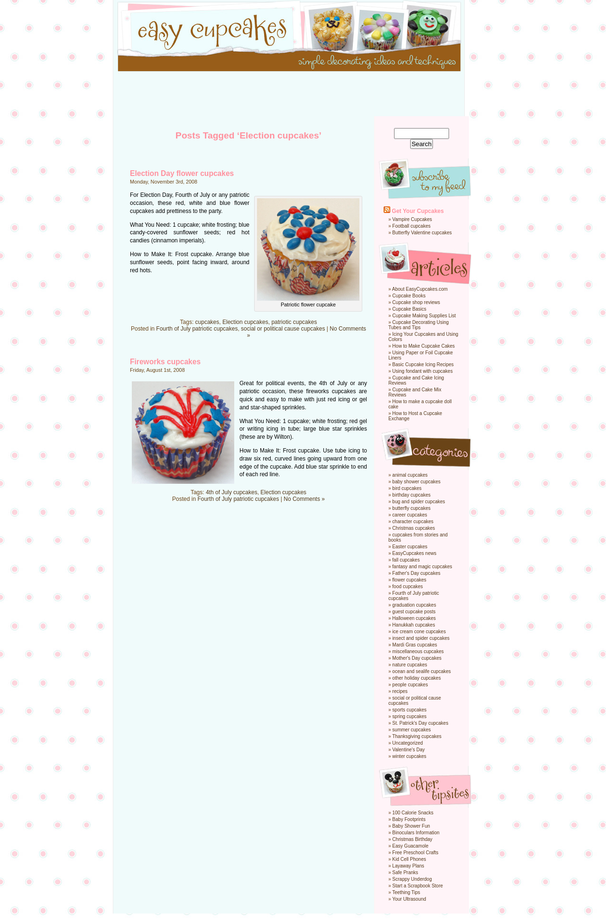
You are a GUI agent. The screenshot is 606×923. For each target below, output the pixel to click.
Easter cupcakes (409, 546)
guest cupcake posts (413, 611)
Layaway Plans (408, 865)
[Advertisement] (303, 95)
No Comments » (304, 499)
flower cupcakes (409, 579)
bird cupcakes (407, 488)
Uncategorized (407, 743)
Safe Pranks (405, 872)
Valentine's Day (408, 749)
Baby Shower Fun (411, 826)
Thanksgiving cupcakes (416, 736)
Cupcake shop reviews (416, 302)
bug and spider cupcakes (418, 501)
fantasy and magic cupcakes (422, 566)
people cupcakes (410, 684)
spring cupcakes (409, 716)
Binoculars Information (416, 832)
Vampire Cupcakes (412, 219)
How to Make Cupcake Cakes (423, 346)
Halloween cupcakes (414, 618)
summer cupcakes (411, 729)
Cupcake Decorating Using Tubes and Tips (418, 325)
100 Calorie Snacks (412, 812)
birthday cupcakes (411, 495)
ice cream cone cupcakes (419, 631)
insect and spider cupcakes (421, 638)
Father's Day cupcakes (416, 573)
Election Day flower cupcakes (182, 173)
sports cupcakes (409, 709)
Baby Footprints (408, 819)
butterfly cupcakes (411, 508)
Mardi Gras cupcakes (414, 644)
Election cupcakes (245, 322)
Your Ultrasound (409, 899)
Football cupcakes (411, 226)
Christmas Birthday (412, 839)
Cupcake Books (408, 295)
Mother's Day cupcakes (416, 658)
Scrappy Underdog (412, 879)
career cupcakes (409, 514)
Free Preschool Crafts (415, 852)
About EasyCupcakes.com (420, 289)
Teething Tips (406, 892)
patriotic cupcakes (294, 322)
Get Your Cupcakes (418, 211)
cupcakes (207, 322)
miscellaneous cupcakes (417, 651)
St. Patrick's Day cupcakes (420, 723)
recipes (399, 691)
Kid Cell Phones (409, 859)
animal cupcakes (409, 475)
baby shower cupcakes (416, 481)
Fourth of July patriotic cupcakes (197, 328)
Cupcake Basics (409, 309)
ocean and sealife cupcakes (421, 671)
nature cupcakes (409, 664)
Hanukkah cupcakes (413, 625)
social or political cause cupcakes (283, 328)
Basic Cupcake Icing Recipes (423, 364)
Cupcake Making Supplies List (424, 315)
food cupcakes (407, 586)
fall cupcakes (406, 560)
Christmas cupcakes (413, 528)
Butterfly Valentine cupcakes (421, 232)
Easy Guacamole (410, 846)
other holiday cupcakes (416, 678)
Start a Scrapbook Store (417, 885)
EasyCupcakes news (414, 553)
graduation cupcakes (414, 605)
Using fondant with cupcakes (422, 371)
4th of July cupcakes (231, 492)
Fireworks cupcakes (165, 362)
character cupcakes (412, 521)
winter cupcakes (409, 756)
